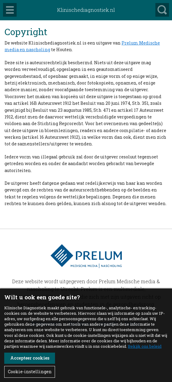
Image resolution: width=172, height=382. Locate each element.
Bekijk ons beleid (144, 346)
